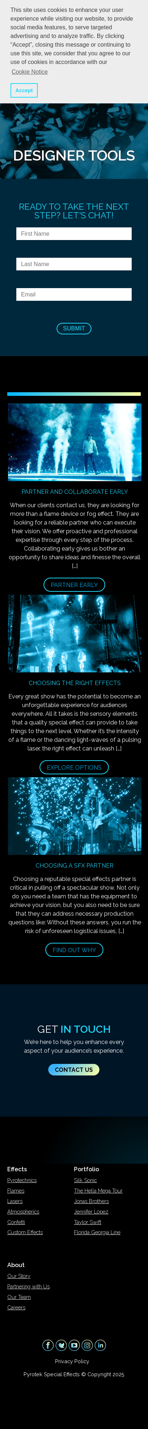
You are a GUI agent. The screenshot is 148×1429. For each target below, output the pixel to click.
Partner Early (74, 585)
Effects (17, 1169)
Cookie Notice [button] (30, 72)
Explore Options (74, 767)
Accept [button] (24, 90)
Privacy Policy (72, 1361)
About (16, 1265)
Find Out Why (74, 950)
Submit (74, 328)
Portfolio (86, 1169)
